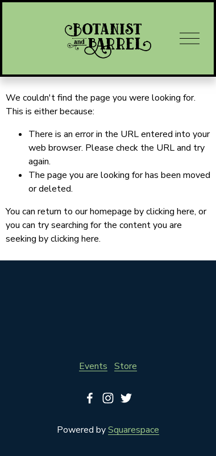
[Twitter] (126, 398)
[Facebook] (89, 398)
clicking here (170, 211)
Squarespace (133, 430)
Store (125, 366)
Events (93, 366)
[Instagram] (108, 398)
